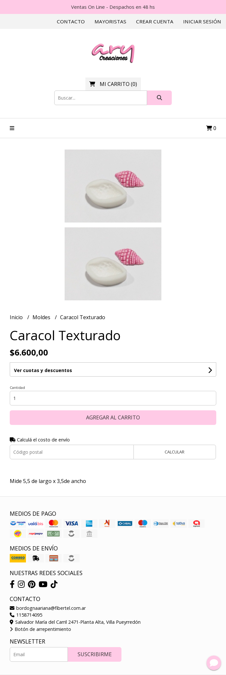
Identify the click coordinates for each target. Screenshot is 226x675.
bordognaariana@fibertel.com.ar (48, 608)
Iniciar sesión (202, 21)
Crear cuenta (154, 21)
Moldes (42, 317)
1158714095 (26, 615)
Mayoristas (110, 21)
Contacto (71, 21)
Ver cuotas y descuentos (43, 370)
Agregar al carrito (113, 417)
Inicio (17, 317)
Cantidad (17, 387)
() (113, 84)
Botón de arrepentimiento (40, 629)
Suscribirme (95, 654)
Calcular (174, 452)
